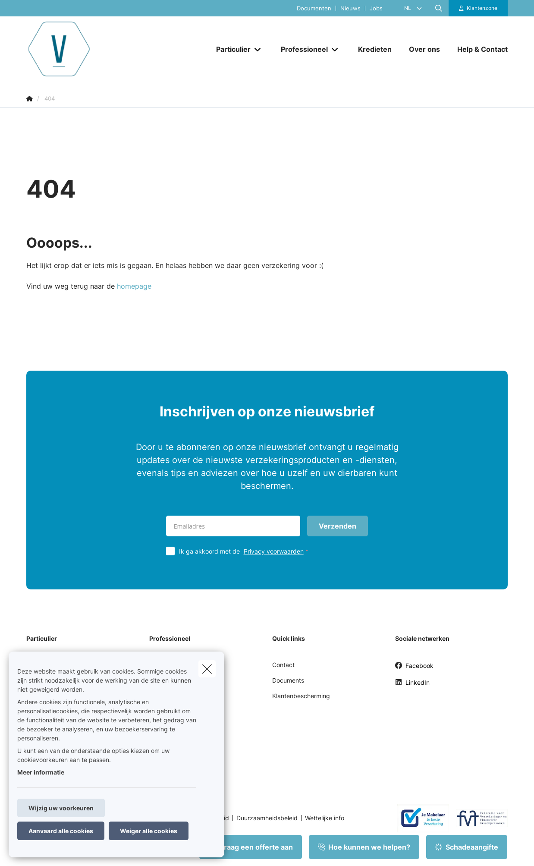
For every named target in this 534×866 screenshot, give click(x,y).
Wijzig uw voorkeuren (61, 808)
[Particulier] (230, 49)
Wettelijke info (324, 818)
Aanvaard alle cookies (60, 831)
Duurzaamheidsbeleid (267, 818)
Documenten (314, 8)
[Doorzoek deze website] (439, 8)
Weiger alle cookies (148, 831)
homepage (134, 286)
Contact (283, 664)
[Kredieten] (374, 49)
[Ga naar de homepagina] (112, 49)
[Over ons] (424, 49)
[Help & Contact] (478, 49)
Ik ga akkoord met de (245, 551)
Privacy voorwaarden (274, 551)
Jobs (376, 8)
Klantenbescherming (301, 695)
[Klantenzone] (478, 8)
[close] (207, 668)
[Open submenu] (258, 49)
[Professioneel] (301, 49)
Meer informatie (40, 772)
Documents (288, 680)
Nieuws (350, 8)
